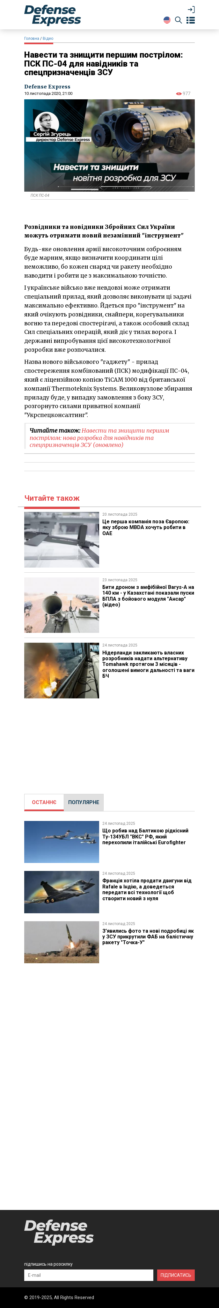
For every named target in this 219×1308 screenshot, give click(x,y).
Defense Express (47, 86)
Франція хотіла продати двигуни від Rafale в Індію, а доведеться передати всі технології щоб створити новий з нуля (147, 889)
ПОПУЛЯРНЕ (83, 802)
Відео (48, 38)
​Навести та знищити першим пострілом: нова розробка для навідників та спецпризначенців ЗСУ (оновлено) (99, 438)
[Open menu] (190, 20)
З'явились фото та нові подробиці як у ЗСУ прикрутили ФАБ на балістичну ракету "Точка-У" (148, 937)
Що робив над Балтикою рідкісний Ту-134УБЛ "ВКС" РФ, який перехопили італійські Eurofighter (145, 836)
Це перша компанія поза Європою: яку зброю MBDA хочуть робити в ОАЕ (145, 527)
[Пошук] (178, 21)
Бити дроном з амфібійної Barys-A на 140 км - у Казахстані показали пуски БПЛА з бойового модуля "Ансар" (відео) (148, 596)
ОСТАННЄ (44, 802)
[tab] (44, 802)
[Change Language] (167, 20)
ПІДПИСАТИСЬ (176, 1275)
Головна (31, 38)
